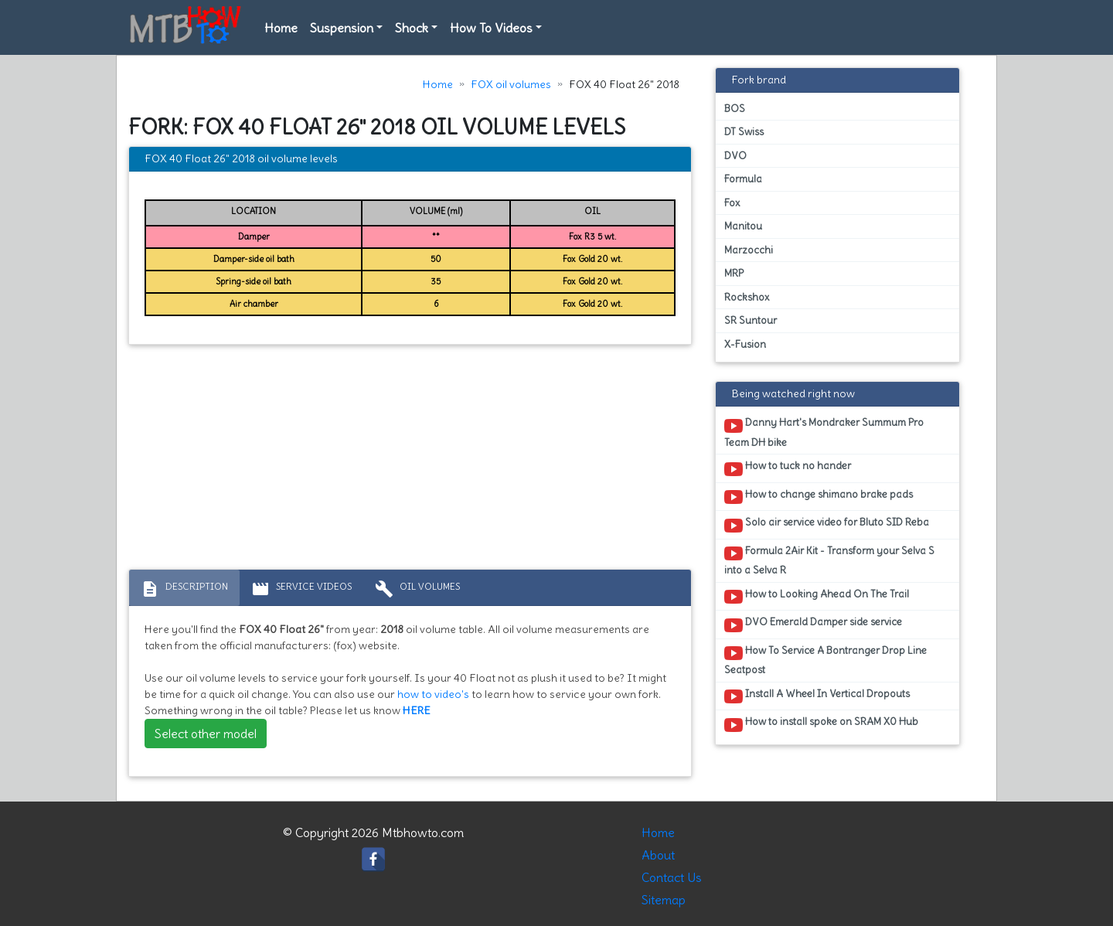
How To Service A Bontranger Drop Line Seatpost (825, 660)
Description (184, 589)
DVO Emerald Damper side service (813, 624)
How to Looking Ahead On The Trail (816, 596)
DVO (735, 155)
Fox (732, 202)
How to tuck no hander (787, 468)
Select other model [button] (206, 733)
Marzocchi (748, 250)
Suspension (341, 28)
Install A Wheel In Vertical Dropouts (817, 696)
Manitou (743, 226)
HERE (417, 710)
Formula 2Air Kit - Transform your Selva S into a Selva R (829, 560)
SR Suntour (750, 320)
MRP (734, 273)
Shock (411, 28)
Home (281, 28)
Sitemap (664, 899)
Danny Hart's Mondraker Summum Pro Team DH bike (824, 432)
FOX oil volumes (511, 84)
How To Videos (491, 28)
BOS (734, 108)
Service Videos (301, 589)
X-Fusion (745, 344)
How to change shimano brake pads (818, 497)
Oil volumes (417, 589)
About (658, 855)
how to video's (433, 694)
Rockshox (746, 297)
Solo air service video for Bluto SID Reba (826, 525)
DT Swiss (744, 131)
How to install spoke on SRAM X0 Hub (821, 724)
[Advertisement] (410, 460)
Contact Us (672, 877)
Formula (743, 179)
